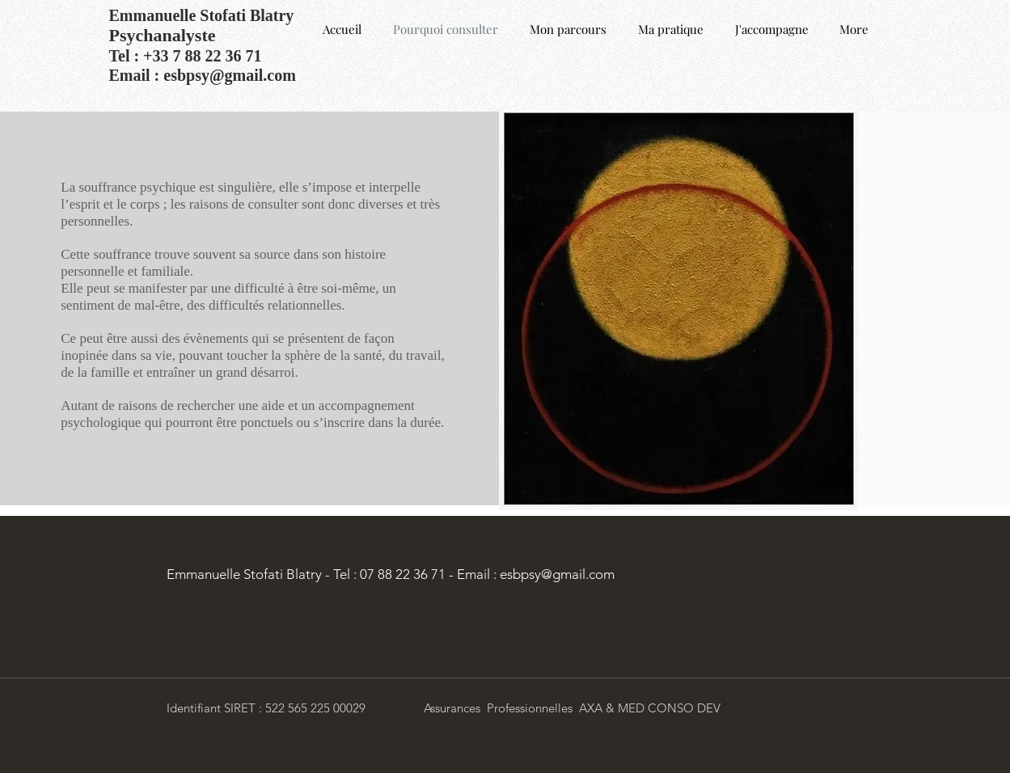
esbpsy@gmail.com (229, 75)
